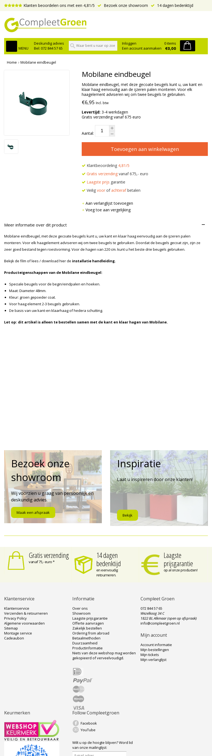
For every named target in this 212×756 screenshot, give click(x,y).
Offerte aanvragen (88, 623)
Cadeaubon (14, 638)
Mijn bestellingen (155, 649)
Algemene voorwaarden (24, 623)
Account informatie (156, 644)
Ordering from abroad (90, 633)
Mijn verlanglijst (153, 659)
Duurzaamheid (84, 643)
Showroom (81, 613)
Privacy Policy (15, 618)
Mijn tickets (150, 654)
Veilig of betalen (111, 190)
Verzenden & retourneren (26, 613)
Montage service (18, 633)
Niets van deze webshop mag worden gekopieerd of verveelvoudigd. (104, 655)
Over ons (80, 608)
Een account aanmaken (141, 48)
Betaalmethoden (86, 638)
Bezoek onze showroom (122, 5)
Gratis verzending (49, 555)
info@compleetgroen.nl (160, 623)
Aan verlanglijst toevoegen (107, 203)
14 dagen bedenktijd (172, 5)
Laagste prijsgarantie (178, 559)
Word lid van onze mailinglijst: (102, 745)
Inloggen (129, 43)
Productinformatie (87, 648)
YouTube (88, 729)
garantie (103, 182)
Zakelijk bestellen (87, 628)
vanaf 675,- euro (115, 173)
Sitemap (11, 628)
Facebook (89, 723)
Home (12, 62)
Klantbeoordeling (105, 165)
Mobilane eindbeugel (38, 62)
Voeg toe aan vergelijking (106, 209)
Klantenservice (16, 608)
